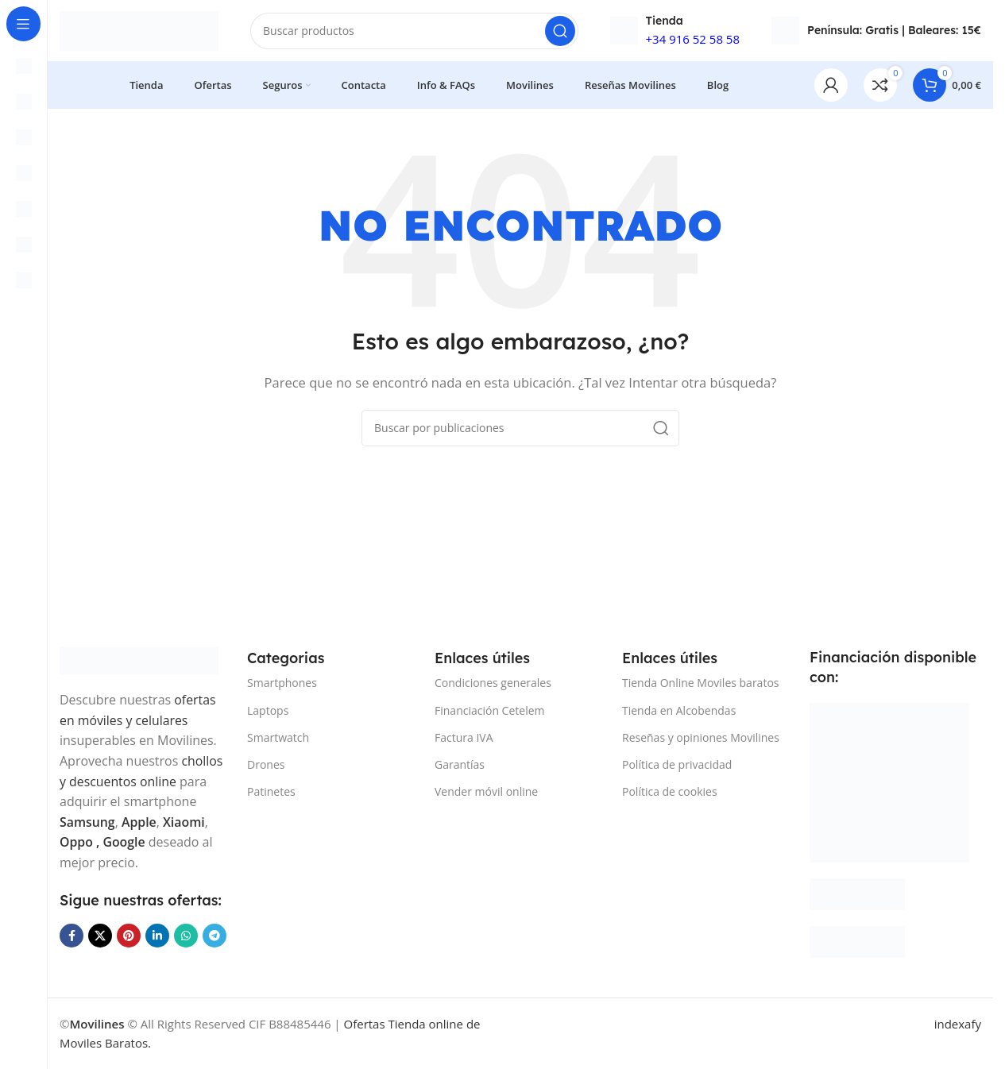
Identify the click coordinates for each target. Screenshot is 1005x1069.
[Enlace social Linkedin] (157, 936)
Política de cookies (669, 792)
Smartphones (282, 683)
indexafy (957, 1024)
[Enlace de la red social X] (100, 936)
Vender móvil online (486, 792)
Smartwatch (278, 738)
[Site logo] (139, 30)
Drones (265, 765)
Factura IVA (464, 738)
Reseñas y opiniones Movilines (700, 738)
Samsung (87, 822)
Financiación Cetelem (490, 711)
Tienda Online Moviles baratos (700, 683)
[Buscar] (414, 32)
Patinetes (271, 792)
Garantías (460, 765)
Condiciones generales (493, 683)
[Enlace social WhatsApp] (186, 936)
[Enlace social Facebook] (71, 936)
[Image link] (139, 660)
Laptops (267, 711)
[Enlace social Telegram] (214, 936)
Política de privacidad (677, 765)
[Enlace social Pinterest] (129, 936)
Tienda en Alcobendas (679, 711)
